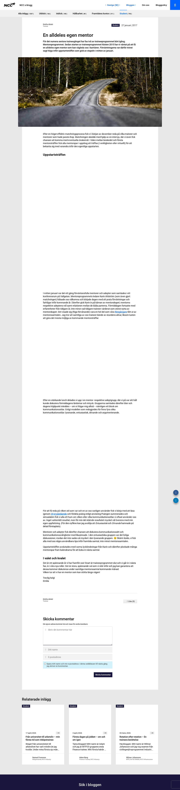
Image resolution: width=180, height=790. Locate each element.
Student (115, 25)
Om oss (145, 5)
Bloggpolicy (161, 5)
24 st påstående (59, 514)
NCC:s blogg (26, 5)
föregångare (121, 312)
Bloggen (130, 5)
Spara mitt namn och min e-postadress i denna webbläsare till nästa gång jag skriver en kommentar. (77, 665)
